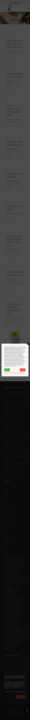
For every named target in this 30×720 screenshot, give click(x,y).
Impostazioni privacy (13, 372)
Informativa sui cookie (20, 372)
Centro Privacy (6, 372)
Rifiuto (22, 369)
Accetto (7, 369)
